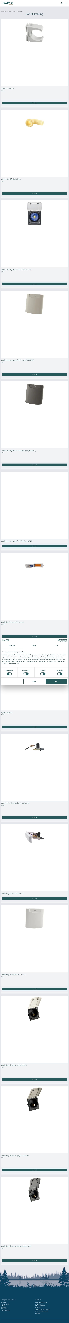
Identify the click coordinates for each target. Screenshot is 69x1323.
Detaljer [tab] (34, 645)
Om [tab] (57, 645)
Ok (56, 681)
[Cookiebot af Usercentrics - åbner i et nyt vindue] (59, 640)
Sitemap (37, 1313)
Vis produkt (34, 103)
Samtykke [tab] (12, 645)
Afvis (34, 681)
